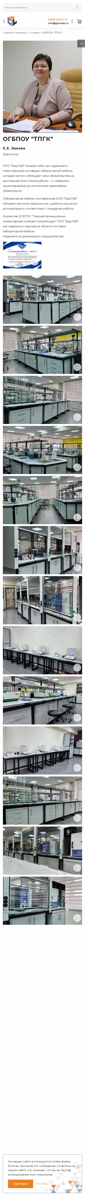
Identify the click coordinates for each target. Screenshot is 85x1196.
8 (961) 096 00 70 (57, 19)
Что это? (43, 1184)
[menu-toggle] (4, 21)
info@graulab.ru (58, 23)
